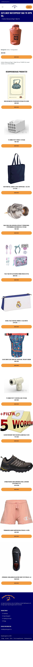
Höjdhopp (5, 613)
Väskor (8, 49)
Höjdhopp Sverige (7, 618)
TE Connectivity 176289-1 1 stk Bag (16, 140)
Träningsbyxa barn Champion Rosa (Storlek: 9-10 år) (16, 530)
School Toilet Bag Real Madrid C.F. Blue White (16, 320)
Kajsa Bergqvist (6, 616)
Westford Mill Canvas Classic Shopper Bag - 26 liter (16, 186)
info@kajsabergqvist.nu (5, 1)
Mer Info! (16, 57)
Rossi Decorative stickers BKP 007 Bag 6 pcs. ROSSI (16, 101)
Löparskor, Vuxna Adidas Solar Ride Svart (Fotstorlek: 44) (16, 577)
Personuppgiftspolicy (18, 638)
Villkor (11, 638)
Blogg (4, 621)
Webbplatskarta (28, 638)
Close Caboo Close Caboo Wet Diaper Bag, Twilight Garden (16, 359)
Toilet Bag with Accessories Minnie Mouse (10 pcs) (16, 274)
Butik (29, 7)
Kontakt (7, 638)
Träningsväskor (14, 49)
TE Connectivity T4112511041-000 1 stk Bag (16, 398)
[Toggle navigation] (2, 7)
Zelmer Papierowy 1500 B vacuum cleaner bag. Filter (16, 435)
